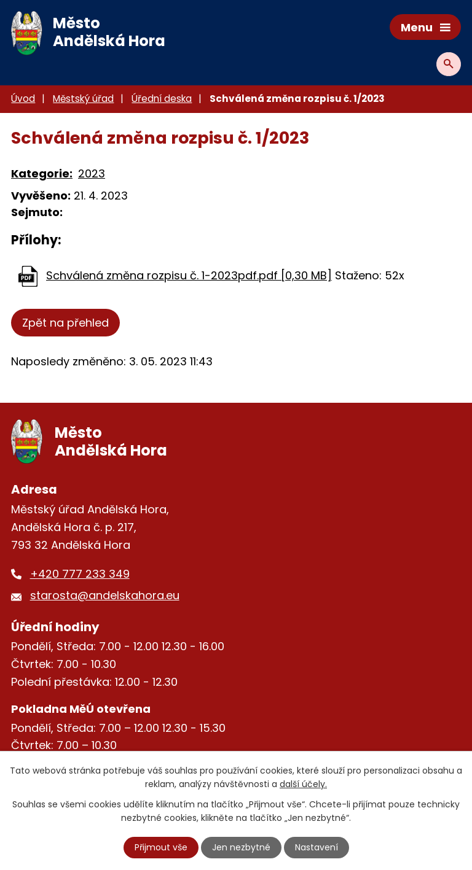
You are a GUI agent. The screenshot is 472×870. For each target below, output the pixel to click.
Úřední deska (162, 98)
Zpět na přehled (65, 322)
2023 (91, 173)
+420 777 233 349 (80, 573)
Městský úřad (83, 98)
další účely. (303, 784)
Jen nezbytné (241, 847)
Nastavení (316, 847)
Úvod (23, 98)
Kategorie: (42, 173)
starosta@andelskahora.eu (104, 595)
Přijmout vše (161, 847)
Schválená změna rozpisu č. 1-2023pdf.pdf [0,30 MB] (189, 275)
